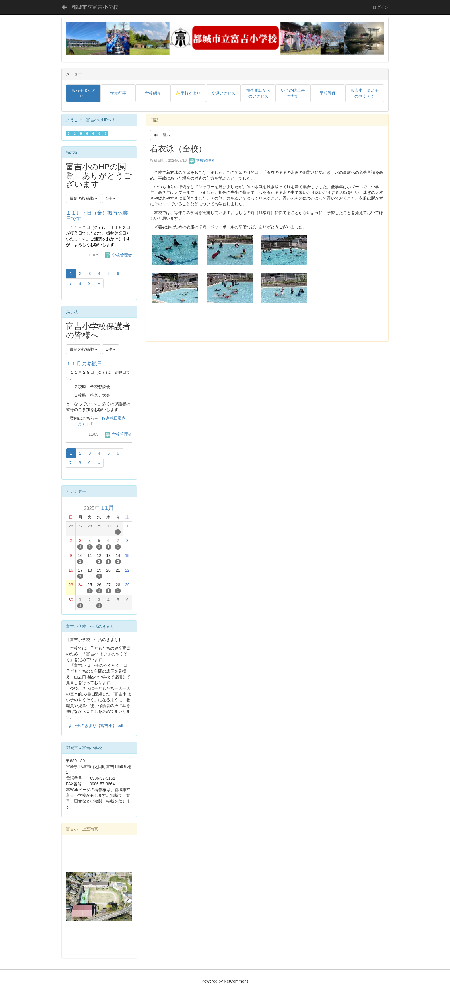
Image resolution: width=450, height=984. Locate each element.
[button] (71, 896)
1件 (111, 198)
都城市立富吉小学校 (95, 7)
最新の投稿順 (83, 198)
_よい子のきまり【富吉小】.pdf (94, 725)
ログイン (381, 7)
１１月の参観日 (84, 364)
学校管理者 (202, 160)
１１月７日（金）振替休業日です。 (97, 215)
